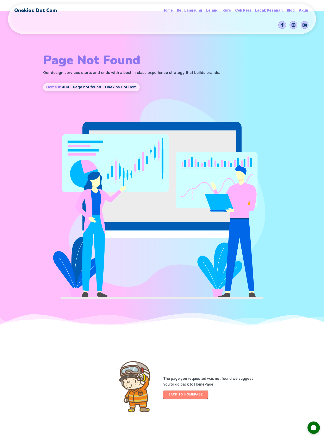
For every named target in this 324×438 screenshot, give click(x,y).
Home (51, 109)
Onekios (192, 432)
